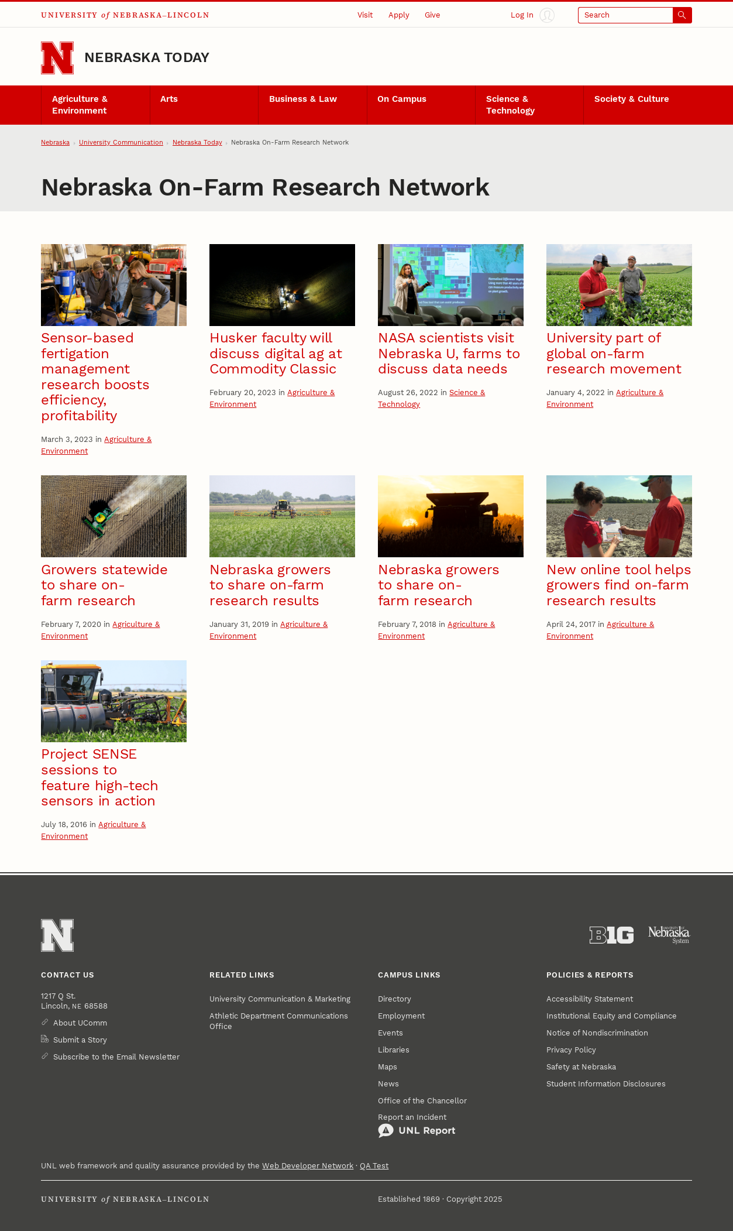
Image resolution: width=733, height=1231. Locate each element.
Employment (401, 1015)
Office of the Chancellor (422, 1100)
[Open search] (635, 15)
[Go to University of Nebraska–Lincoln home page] (57, 58)
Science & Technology (510, 105)
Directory (394, 999)
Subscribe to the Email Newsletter (116, 1056)
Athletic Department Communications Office (278, 1021)
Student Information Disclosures (606, 1083)
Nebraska (55, 142)
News (388, 1083)
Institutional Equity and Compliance (611, 1015)
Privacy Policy (571, 1049)
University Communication (121, 142)
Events (390, 1032)
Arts (169, 99)
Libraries (393, 1049)
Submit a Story (80, 1039)
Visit (365, 15)
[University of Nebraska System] (670, 935)
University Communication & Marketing (279, 999)
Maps (387, 1066)
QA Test (374, 1165)
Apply (398, 15)
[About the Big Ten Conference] (612, 935)
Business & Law (303, 99)
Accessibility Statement (589, 999)
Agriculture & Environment (80, 105)
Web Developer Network (307, 1165)
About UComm (80, 1023)
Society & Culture (631, 99)
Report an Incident (417, 1126)
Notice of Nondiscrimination (597, 1032)
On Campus (401, 99)
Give (433, 15)
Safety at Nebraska (581, 1066)
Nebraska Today (146, 57)
